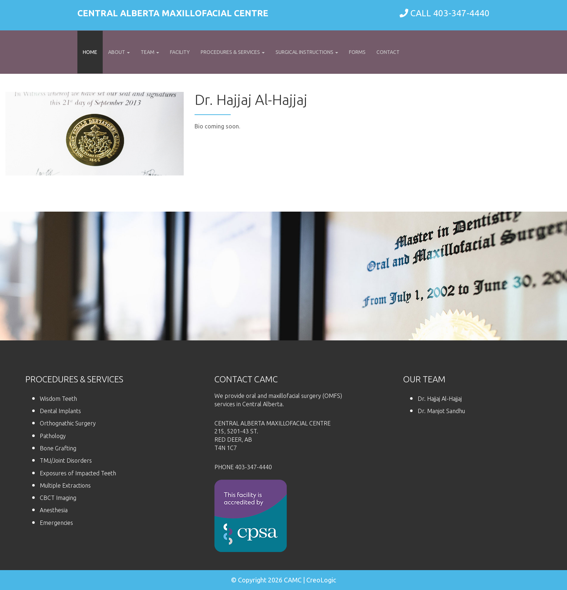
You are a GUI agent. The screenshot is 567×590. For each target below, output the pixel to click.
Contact (388, 52)
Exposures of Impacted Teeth (78, 473)
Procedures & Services (233, 52)
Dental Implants (60, 411)
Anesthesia (54, 510)
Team (150, 52)
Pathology (53, 436)
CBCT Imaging (58, 498)
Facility (180, 52)
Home (90, 52)
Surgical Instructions (307, 52)
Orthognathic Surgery (68, 423)
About (119, 52)
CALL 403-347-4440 (450, 13)
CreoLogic (321, 579)
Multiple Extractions (65, 485)
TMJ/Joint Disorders (66, 460)
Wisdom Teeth (58, 398)
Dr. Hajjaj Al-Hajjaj (440, 398)
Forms (357, 52)
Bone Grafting (58, 448)
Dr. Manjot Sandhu (441, 411)
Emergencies (56, 522)
